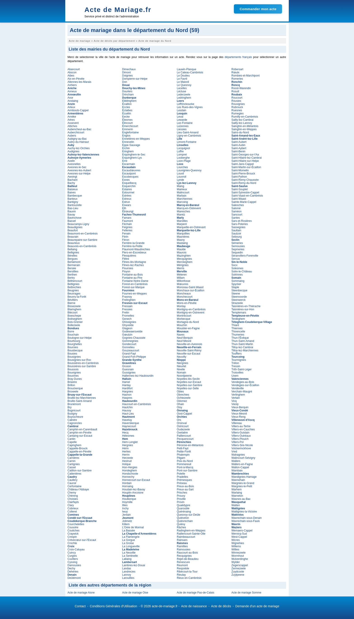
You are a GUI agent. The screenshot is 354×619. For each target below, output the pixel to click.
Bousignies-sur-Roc (79, 360)
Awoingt (72, 176)
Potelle (181, 473)
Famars (126, 217)
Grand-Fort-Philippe (134, 356)
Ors (179, 420)
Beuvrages (74, 293)
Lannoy (126, 574)
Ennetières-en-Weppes (136, 138)
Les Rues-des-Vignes (190, 107)
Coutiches (73, 530)
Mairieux (182, 189)
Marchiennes (184, 198)
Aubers (72, 135)
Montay (181, 306)
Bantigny (73, 202)
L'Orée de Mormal (133, 527)
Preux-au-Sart (185, 489)
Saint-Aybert (238, 148)
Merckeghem (184, 262)
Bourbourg (74, 341)
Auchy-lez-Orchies (79, 148)
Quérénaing (184, 511)
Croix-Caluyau (76, 549)
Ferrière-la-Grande (133, 243)
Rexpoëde (183, 568)
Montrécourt (184, 315)
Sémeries (237, 243)
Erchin (126, 148)
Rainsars (182, 540)
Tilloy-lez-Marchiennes (245, 350)
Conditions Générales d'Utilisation (113, 606)
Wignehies (237, 543)
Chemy (72, 492)
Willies (235, 549)
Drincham (128, 94)
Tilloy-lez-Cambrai (242, 347)
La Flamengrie (131, 536)
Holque (126, 464)
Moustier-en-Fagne (188, 328)
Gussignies (128, 372)
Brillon (71, 385)
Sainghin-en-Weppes (244, 129)
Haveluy (127, 420)
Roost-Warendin (241, 88)
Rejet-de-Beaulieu (187, 559)
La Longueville (131, 546)
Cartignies (74, 464)
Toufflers (236, 353)
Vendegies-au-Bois (242, 382)
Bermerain (74, 265)
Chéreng (73, 495)
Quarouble (183, 508)
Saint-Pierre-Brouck (243, 173)
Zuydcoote (237, 571)
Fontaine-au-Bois (132, 274)
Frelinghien (128, 299)
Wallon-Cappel (240, 467)
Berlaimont (74, 262)
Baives (72, 192)
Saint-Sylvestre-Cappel (245, 192)
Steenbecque (239, 290)
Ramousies (183, 549)
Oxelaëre (182, 432)
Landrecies (128, 571)
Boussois (73, 369)
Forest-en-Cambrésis (135, 284)
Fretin (125, 312)
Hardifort (127, 388)
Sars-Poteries (239, 224)
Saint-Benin (238, 151)
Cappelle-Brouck (78, 448)
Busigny (72, 413)
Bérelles (72, 255)
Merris (180, 268)
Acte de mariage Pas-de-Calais (195, 592)
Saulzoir (236, 233)
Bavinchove (75, 217)
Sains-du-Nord (240, 132)
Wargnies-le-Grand (242, 483)
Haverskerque (130, 423)
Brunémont (74, 404)
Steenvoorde (239, 296)
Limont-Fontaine (186, 142)
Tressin (235, 366)
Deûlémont (74, 578)
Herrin (126, 454)
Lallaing (126, 559)
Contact (80, 606)
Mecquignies (184, 258)
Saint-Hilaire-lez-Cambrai (246, 157)
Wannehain (238, 480)
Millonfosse (183, 281)
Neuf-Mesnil (184, 341)
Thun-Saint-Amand (242, 341)
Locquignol (183, 148)
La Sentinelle (130, 555)
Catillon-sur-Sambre (80, 470)
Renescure (183, 562)
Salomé (236, 208)
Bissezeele (74, 306)
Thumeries (237, 334)
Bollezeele (74, 325)
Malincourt (183, 192)
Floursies (127, 268)
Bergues (73, 258)
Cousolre (73, 527)
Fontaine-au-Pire (132, 277)
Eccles (126, 107)
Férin (125, 236)
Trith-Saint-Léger (241, 369)
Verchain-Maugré (241, 391)
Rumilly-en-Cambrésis (244, 116)
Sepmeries (237, 249)
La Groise (128, 543)
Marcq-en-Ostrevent (189, 208)
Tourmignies (238, 360)
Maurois (181, 252)
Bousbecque (75, 350)
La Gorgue (128, 540)
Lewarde (182, 119)
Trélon (235, 363)
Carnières (73, 457)
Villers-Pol (237, 442)
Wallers (235, 461)
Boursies (73, 347)
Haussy (126, 410)
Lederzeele (183, 94)
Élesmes (127, 119)
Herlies (126, 451)
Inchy (125, 508)
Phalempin (183, 454)
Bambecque (75, 195)
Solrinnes (237, 274)
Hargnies (127, 391)
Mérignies (183, 265)
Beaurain (73, 236)
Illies (125, 505)
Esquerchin (129, 186)
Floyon (126, 271)
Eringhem (128, 151)
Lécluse (181, 91)
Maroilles (182, 221)
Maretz (181, 214)
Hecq (125, 432)
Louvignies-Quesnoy (189, 170)
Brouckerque (75, 388)
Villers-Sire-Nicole (242, 445)
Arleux (71, 107)
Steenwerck (238, 299)
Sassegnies (238, 227)
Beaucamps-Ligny (78, 224)
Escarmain (128, 164)
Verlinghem (238, 394)
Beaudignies (75, 227)
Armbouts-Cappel (78, 110)
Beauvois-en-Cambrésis (82, 246)
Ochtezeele (184, 397)
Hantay (126, 385)
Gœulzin (127, 334)
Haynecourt (129, 426)
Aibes (71, 75)
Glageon (127, 328)
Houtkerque (129, 499)
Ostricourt (183, 426)
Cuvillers (73, 559)
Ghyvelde (128, 325)
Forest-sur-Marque (133, 287)
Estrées (126, 195)
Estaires (127, 189)
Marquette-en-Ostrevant (191, 227)
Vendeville (237, 388)
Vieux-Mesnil (239, 413)
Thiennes (236, 328)
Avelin (71, 160)
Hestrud (127, 461)
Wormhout (237, 555)
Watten (235, 505)
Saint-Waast (238, 198)
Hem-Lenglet (130, 442)
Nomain (181, 372)
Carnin (71, 461)
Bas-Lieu (73, 208)
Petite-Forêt (184, 451)
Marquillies (183, 233)
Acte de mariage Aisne (81, 592)
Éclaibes (127, 110)
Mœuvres (182, 284)
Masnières (183, 236)
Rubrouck (237, 107)
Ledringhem (184, 97)
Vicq (234, 401)
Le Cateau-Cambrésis (190, 72)
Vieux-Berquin (239, 407)
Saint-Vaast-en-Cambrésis (247, 195)
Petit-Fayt (182, 448)
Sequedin (237, 252)
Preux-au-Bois (185, 486)
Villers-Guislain (240, 432)
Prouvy (181, 495)
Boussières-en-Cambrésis (83, 363)
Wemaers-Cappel (241, 530)
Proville (181, 499)
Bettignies (73, 284)
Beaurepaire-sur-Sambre (82, 239)
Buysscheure (75, 416)
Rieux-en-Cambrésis (189, 578)
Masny (181, 239)
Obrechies (183, 394)
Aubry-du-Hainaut (78, 142)
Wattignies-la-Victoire (244, 511)
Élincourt (127, 123)
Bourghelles (75, 344)
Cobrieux (73, 508)
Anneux (72, 91)
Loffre (180, 151)
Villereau (236, 423)
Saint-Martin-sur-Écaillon (246, 167)
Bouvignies (74, 372)
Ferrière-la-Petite (132, 246)
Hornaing (127, 486)
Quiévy (181, 524)
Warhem (236, 489)
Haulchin (127, 407)
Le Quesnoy (184, 85)
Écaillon (127, 104)
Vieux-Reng (238, 416)
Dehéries (73, 571)
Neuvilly (181, 356)
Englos (126, 135)
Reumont (182, 565)
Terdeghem (238, 318)
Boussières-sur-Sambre (82, 366)
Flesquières (129, 255)
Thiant (235, 325)
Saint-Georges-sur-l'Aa (245, 154)
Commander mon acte (258, 9)
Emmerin (127, 129)
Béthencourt (75, 281)
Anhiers (72, 85)
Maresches (183, 211)
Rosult (235, 91)
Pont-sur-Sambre (187, 470)
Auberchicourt (76, 132)
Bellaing (72, 249)
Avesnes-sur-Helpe (79, 173)
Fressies (127, 309)
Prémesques (184, 480)
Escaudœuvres (131, 170)
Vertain (235, 397)
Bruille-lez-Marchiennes (82, 397)
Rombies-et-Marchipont (245, 75)
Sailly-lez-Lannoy (241, 123)
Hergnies (127, 445)
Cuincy (72, 552)
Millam (181, 277)
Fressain (127, 306)
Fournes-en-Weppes (134, 293)
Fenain (126, 233)
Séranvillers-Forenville (244, 255)
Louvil (180, 173)
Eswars (126, 205)
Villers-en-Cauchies (243, 429)
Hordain (127, 483)
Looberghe (183, 157)
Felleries (127, 230)
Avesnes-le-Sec (77, 167)
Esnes (126, 179)
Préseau (182, 483)
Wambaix (237, 470)
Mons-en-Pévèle (186, 303)
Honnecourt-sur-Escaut (136, 480)
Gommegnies (130, 341)
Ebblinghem (129, 100)
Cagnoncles (75, 423)
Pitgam (181, 457)
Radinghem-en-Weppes (191, 530)
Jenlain (126, 514)
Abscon (72, 72)
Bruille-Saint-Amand (80, 401)
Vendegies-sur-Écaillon (245, 385)
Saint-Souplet (239, 189)
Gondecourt (129, 344)
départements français (238, 57)
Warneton (237, 495)
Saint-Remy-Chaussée (245, 179)
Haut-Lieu (128, 413)
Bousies (72, 353)
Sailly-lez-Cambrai (242, 119)
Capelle (72, 442)
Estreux (126, 198)
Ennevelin (128, 142)
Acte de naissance (194, 606)
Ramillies (182, 546)
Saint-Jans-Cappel (242, 164)
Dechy (71, 568)
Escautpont (129, 173)
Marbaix (181, 195)
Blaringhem (74, 309)
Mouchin (182, 325)
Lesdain (181, 110)
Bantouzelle (75, 205)
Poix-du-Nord (185, 461)
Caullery (72, 480)
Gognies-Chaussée (133, 337)
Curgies (72, 555)
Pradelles (182, 476)
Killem (126, 524)
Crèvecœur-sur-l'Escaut (82, 540)
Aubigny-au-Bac (77, 138)
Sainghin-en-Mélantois (244, 126)
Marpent (182, 224)
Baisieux (73, 189)
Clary (71, 505)
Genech (127, 318)
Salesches (237, 205)
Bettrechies (74, 287)
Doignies (127, 75)
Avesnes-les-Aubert (79, 170)
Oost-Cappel (184, 413)
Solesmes (237, 268)
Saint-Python (239, 176)
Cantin (71, 438)
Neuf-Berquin (185, 337)
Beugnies (73, 290)
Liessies (181, 129)
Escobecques (130, 176)
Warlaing (236, 492)
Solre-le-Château (241, 271)
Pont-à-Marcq (185, 467)
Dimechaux (129, 69)
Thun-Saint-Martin (242, 344)
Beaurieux (74, 243)
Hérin (125, 448)
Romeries (237, 78)
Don (124, 81)
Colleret (72, 511)
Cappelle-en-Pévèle (79, 451)
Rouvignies (238, 104)
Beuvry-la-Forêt (77, 296)
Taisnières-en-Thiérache (246, 306)
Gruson (126, 366)
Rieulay (181, 574)
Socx (234, 265)
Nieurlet (181, 366)
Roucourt (236, 97)
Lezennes (183, 126)
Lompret (182, 154)
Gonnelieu (128, 347)
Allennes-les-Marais (79, 81)
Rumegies (237, 113)
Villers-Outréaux (241, 435)
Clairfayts (73, 502)
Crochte (72, 543)
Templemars (238, 312)
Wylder (235, 562)
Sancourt (236, 214)
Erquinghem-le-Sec (133, 154)
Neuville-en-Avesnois (189, 344)
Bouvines (73, 375)
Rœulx (235, 72)
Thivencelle (238, 331)
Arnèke (72, 116)
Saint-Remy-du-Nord (243, 183)
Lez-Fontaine (185, 123)
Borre (71, 331)
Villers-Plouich (240, 438)
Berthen (72, 274)
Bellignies (73, 252)
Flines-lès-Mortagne (134, 262)
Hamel (126, 382)
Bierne (71, 303)
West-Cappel (239, 536)
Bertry (71, 277)
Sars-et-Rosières (241, 221)
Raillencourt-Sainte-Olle (191, 533)
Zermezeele (238, 568)
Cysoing (72, 562)
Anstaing (73, 100)
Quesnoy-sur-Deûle (188, 514)
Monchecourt (184, 296)
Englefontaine (130, 132)
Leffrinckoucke (185, 104)
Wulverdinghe (239, 559)
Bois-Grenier (75, 322)
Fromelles (128, 315)
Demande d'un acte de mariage (257, 606)
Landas (126, 568)
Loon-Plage (184, 160)
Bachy (71, 183)
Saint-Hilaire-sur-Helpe (245, 160)
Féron (125, 239)
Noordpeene (184, 375)
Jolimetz (127, 521)
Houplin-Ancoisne (132, 492)
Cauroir (72, 483)
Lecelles (182, 88)
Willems (236, 546)
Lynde (180, 179)
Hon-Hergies (129, 467)
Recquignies (184, 555)
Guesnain (128, 369)
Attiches (72, 126)
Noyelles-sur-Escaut (189, 382)
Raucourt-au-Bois (187, 552)
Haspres (127, 397)
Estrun (126, 202)
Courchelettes (76, 524)
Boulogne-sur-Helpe (80, 337)
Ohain (180, 404)
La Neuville (128, 552)
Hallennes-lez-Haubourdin (138, 375)
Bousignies (74, 356)
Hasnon (126, 394)
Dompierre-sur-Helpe (134, 78)
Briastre (72, 382)
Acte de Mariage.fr (117, 9)
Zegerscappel (239, 565)
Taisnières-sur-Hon (242, 309)
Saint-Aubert (239, 142)
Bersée (72, 268)
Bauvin (72, 211)
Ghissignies (129, 322)
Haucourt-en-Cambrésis (136, 404)
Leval (180, 116)
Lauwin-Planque (186, 69)
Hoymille (127, 502)
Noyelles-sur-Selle (188, 388)
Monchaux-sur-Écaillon (190, 290)
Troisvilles (237, 372)
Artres (71, 119)
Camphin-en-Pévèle (79, 432)
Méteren (182, 274)
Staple (235, 287)
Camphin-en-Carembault (82, 429)
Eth (124, 208)
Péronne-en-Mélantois (190, 445)
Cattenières (74, 473)
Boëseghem (75, 318)
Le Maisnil (183, 81)
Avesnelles (74, 164)
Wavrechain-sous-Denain (246, 517)
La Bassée (128, 530)
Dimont (126, 72)
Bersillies (73, 271)
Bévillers (73, 299)
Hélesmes (128, 435)
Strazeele (237, 303)
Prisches (182, 492)
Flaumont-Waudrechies (136, 249)
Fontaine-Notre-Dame (135, 281)
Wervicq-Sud (239, 533)
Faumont (127, 221)
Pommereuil (184, 464)
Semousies (238, 246)
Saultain (236, 230)
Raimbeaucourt (186, 536)
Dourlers (127, 91)
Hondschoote (130, 473)
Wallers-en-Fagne (242, 464)
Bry (70, 407)
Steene (235, 293)
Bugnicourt (74, 410)
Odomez (182, 401)
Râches (181, 527)
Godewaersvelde (132, 331)
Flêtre (125, 258)
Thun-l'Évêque (240, 337)
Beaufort (73, 230)
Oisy (179, 407)
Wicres (235, 540)
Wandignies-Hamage (244, 476)
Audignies (73, 151)
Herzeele (127, 457)
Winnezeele (238, 552)
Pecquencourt (185, 438)
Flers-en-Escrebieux (134, 252)
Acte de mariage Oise (135, 592)
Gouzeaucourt (130, 350)
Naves (180, 334)
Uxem (234, 375)
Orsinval (182, 423)
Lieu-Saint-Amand (187, 132)
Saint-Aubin (238, 145)
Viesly (235, 404)
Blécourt (72, 312)
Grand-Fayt (129, 353)
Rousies (236, 100)
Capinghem (74, 445)
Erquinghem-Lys (132, 157)
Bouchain (73, 334)
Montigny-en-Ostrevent (190, 312)
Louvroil (181, 176)
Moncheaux (184, 293)
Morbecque (183, 318)
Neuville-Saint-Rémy (189, 350)
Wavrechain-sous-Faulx (245, 521)
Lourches (182, 167)
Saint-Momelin (240, 170)
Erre (124, 160)
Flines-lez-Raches (133, 265)
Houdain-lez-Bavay (133, 489)
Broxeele (73, 391)
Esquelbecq (129, 183)
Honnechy (128, 476)
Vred (234, 451)
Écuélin (126, 113)
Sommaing (237, 281)
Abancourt (74, 69)
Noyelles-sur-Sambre (189, 385)
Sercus (235, 258)
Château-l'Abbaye (78, 489)
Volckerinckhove (241, 448)
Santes (235, 217)
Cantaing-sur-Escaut (80, 435)
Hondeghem (129, 470)
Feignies (127, 227)
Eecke (126, 116)
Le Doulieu (183, 75)
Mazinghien (184, 255)
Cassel (72, 467)
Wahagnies (238, 454)
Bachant (72, 179)
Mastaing (182, 243)
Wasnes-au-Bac (241, 499)
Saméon (236, 211)
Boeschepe (74, 315)
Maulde (181, 249)
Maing (180, 186)
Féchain (127, 224)
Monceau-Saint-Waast (190, 287)
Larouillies (128, 578)
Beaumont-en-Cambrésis (83, 233)
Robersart (237, 69)
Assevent (73, 123)
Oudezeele (183, 429)
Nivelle (181, 369)
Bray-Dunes (75, 378)
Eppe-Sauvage (131, 145)
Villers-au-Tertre (240, 426)
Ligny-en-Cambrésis (189, 135)
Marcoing (182, 202)
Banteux (72, 198)
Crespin (72, 536)
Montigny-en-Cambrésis (191, 309)
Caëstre (72, 420)
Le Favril (182, 78)
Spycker (236, 284)
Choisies (73, 499)
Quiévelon (183, 517)
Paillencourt (184, 435)
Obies (180, 391)
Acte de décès (221, 606)
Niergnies (182, 363)
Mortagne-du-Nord (188, 322)
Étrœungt (127, 211)
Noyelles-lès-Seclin (188, 378)
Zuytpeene (237, 574)
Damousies (74, 565)
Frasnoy (127, 296)
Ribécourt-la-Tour (187, 571)
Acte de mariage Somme (246, 592)
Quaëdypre (183, 505)
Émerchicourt (130, 126)
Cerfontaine (75, 486)
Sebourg (236, 236)
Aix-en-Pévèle (76, 78)
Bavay (71, 214)
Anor (70, 97)
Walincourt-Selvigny (243, 457)
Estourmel (128, 192)
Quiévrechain (185, 521)
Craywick (73, 533)
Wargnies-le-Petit (241, 486)
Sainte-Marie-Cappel (243, 202)
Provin (180, 502)
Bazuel (72, 221)
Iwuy (125, 511)
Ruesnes (236, 110)
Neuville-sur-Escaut (188, 353)
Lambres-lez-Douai (133, 565)
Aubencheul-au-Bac (79, 129)
